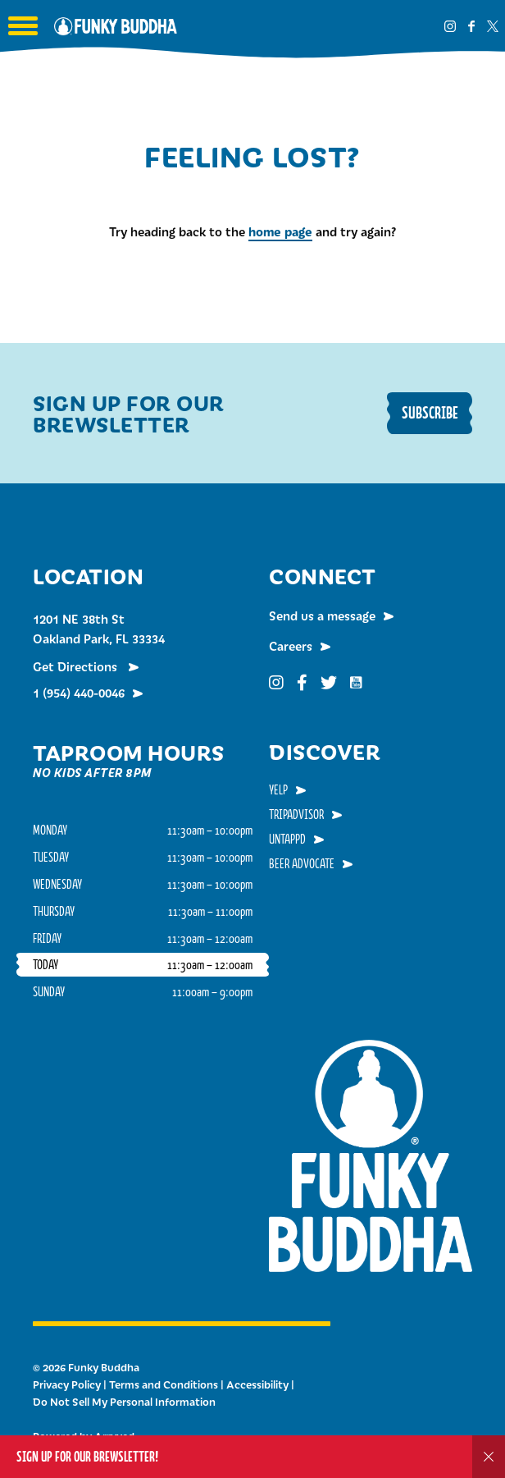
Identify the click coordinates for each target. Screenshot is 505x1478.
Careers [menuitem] (290, 646)
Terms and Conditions (163, 1384)
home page (280, 231)
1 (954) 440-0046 (79, 692)
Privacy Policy (67, 1384)
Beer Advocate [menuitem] (301, 863)
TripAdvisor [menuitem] (296, 814)
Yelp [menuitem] (278, 789)
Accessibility (257, 1384)
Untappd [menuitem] (287, 839)
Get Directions (77, 666)
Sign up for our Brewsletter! (87, 1456)
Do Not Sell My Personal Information (124, 1401)
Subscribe (430, 412)
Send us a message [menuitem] (322, 615)
